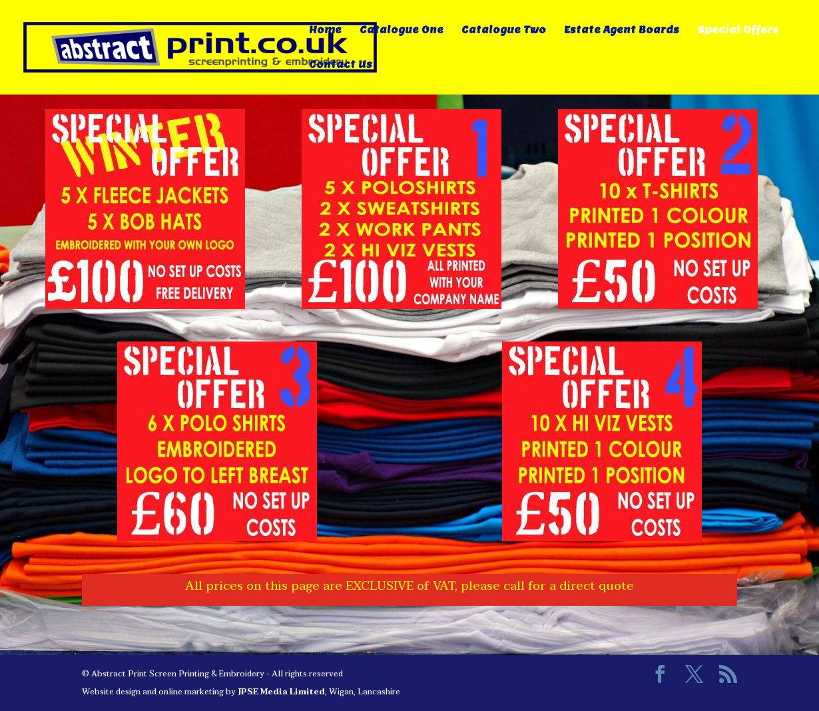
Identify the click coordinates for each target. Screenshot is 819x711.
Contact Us (340, 65)
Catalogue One (401, 30)
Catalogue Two (503, 30)
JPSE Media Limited (281, 691)
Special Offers (737, 30)
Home (325, 30)
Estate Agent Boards (621, 30)
